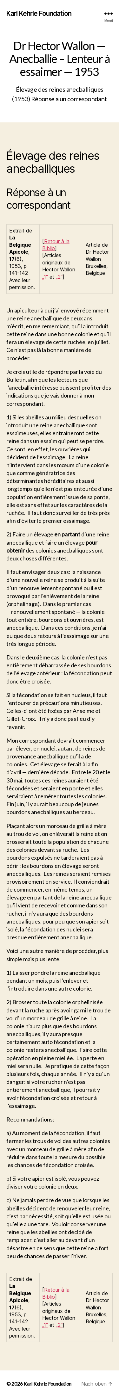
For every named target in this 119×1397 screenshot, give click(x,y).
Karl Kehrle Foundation (38, 13)
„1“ (45, 277)
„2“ (59, 277)
